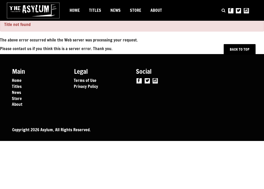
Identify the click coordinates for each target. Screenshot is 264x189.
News (16, 92)
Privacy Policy (86, 86)
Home (17, 80)
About (17, 104)
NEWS (115, 10)
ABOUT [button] (156, 10)
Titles (17, 86)
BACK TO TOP (240, 49)
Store (17, 98)
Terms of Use (85, 80)
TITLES (95, 10)
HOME (75, 10)
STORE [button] (135, 10)
